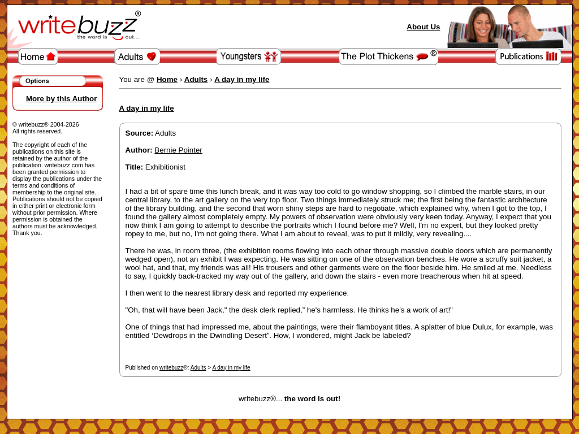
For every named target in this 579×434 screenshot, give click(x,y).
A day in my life (231, 367)
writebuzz (171, 367)
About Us (423, 27)
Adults (198, 367)
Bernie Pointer (178, 150)
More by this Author (61, 98)
